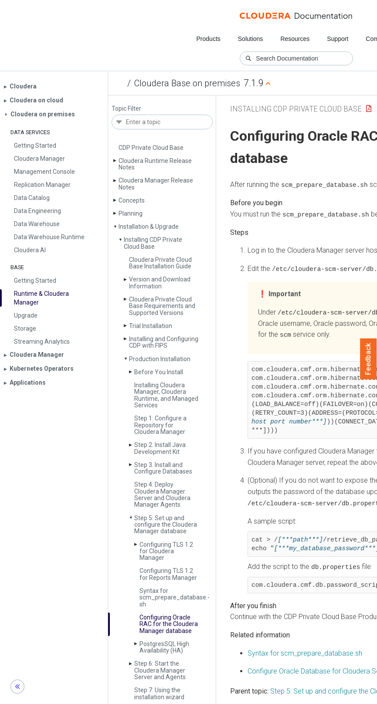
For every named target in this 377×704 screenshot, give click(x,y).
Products (208, 38)
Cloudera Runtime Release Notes (155, 164)
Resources (294, 38)
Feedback (368, 359)
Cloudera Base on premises (187, 83)
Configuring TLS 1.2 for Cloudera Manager (166, 551)
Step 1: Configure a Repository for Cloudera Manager (160, 425)
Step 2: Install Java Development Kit (160, 448)
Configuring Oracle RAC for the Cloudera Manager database (168, 624)
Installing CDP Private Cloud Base (153, 243)
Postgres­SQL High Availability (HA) (164, 647)
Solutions (250, 38)
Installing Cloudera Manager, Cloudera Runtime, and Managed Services (166, 395)
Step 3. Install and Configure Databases (163, 468)
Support (337, 38)
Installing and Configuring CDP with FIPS (163, 342)
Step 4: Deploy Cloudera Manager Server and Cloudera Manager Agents (162, 494)
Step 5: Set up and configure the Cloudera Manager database (165, 524)
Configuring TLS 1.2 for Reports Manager (168, 574)
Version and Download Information (159, 282)
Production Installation (159, 358)
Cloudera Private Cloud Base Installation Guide (160, 263)
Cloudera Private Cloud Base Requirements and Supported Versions (162, 306)
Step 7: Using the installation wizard (159, 693)
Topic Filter (126, 108)
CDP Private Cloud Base (151, 147)
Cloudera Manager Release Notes (156, 183)
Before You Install (158, 372)
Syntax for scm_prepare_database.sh (305, 651)
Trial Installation (150, 325)
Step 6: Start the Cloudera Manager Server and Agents (160, 670)
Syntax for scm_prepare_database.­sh (174, 597)
